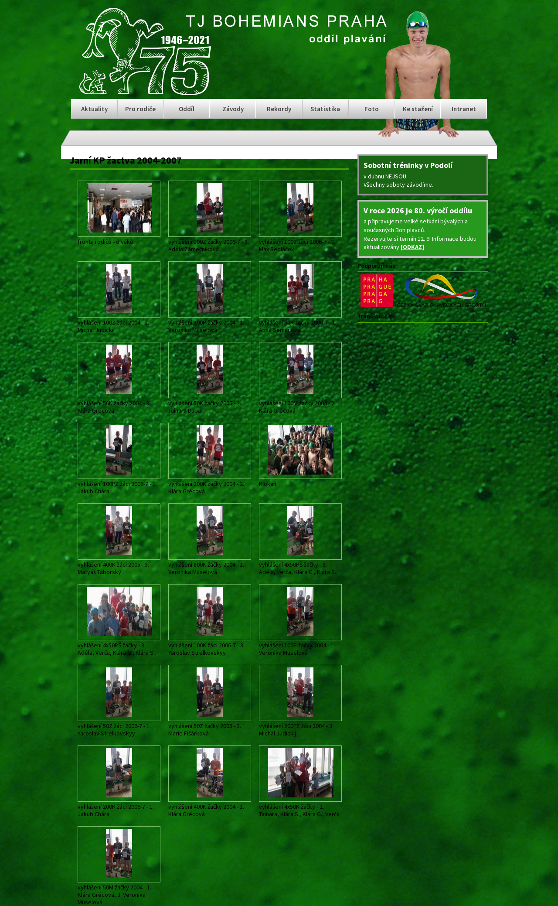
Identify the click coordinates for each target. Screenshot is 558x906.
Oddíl (186, 109)
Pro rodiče (140, 109)
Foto (371, 109)
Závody (233, 109)
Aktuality (94, 109)
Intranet (464, 109)
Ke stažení (418, 109)
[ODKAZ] (412, 247)
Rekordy (279, 109)
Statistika (325, 109)
